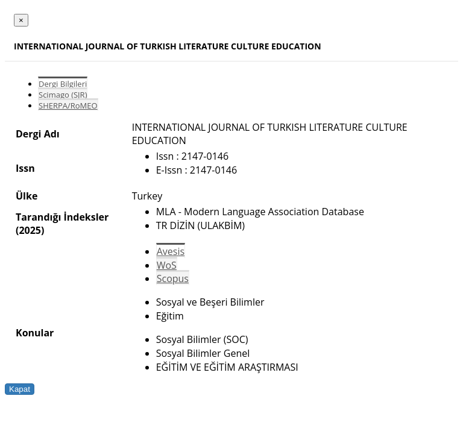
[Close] (21, 20)
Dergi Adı (38, 133)
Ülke (26, 196)
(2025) (30, 230)
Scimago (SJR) (63, 94)
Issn (25, 168)
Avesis (170, 251)
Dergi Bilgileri (63, 83)
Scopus (173, 278)
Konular (35, 332)
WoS (167, 265)
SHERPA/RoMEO (68, 105)
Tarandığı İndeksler (62, 217)
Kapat (19, 389)
